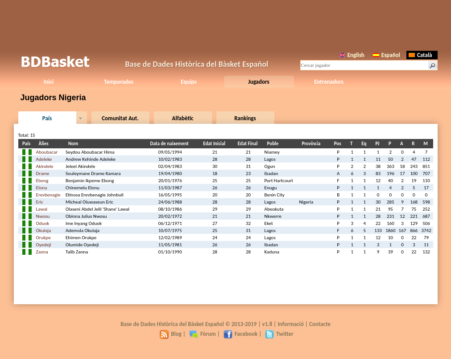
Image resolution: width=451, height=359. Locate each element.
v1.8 (267, 324)
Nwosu (43, 216)
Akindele (45, 166)
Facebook (240, 333)
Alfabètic (183, 118)
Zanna (42, 251)
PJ (379, 143)
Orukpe (43, 237)
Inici (49, 81)
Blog (171, 333)
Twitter (279, 333)
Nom (74, 143)
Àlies (45, 143)
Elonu (41, 187)
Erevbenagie (48, 194)
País (47, 118)
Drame (43, 173)
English (351, 55)
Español (386, 55)
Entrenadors (328, 81)
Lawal (41, 209)
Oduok (43, 223)
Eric (39, 202)
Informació (290, 324)
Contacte (320, 324)
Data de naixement (170, 143)
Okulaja (43, 230)
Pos (339, 143)
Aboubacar (47, 152)
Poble (274, 143)
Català (420, 55)
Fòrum (202, 333)
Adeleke (44, 159)
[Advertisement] (225, 24)
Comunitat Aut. (120, 118)
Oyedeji (43, 244)
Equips (188, 81)
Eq (365, 143)
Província (312, 143)
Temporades (118, 81)
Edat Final (249, 143)
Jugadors (258, 81)
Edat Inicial (215, 143)
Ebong (42, 180)
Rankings (245, 118)
